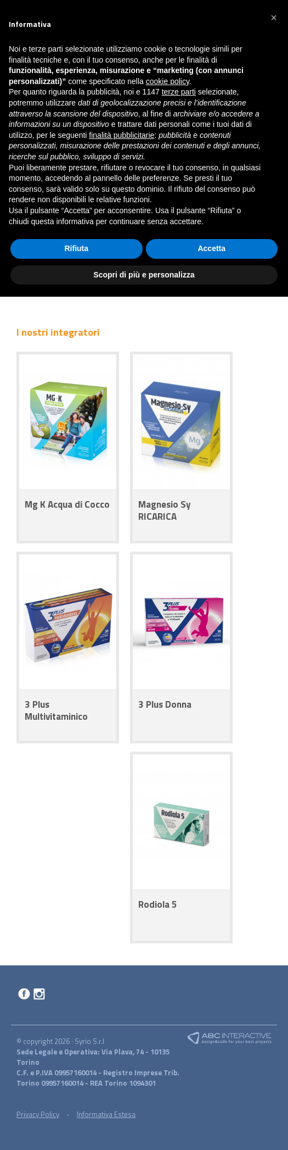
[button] (274, 17)
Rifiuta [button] (76, 248)
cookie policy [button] (167, 81)
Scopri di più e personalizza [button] (143, 274)
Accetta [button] (211, 248)
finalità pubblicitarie (121, 135)
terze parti (179, 91)
